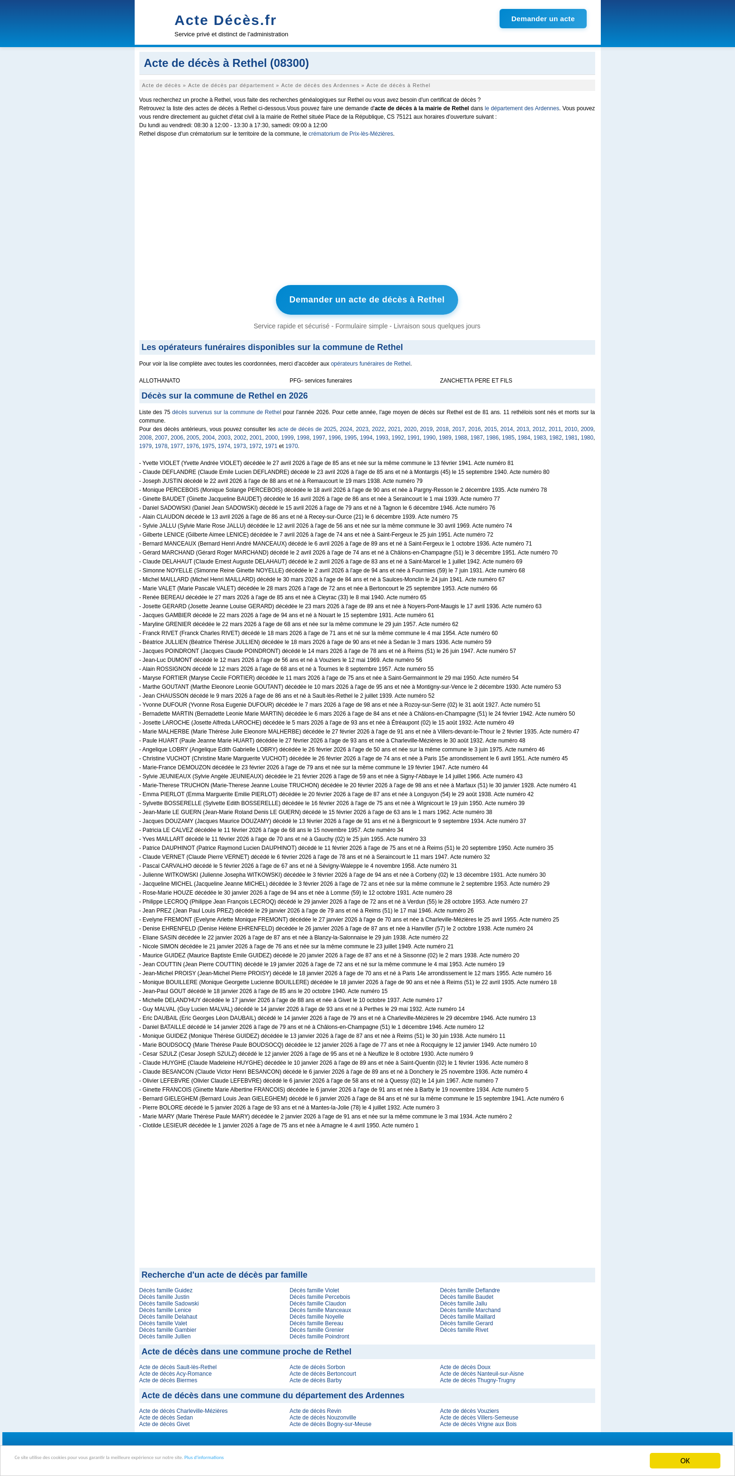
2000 (272, 434)
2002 (240, 434)
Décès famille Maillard (467, 1313)
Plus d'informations (315, 1462)
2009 (587, 426)
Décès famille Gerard (466, 1320)
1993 (382, 434)
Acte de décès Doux (465, 1364)
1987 (476, 434)
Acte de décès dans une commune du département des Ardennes (273, 1392)
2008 (145, 434)
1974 (224, 443)
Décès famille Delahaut (168, 1313)
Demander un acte (543, 19)
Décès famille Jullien (165, 1333)
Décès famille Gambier (167, 1326)
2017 (458, 426)
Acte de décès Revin (315, 1407)
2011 (555, 426)
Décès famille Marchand (470, 1307)
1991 (413, 434)
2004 (208, 434)
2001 (256, 434)
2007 (161, 434)
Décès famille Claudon (318, 1300)
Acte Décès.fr (226, 20)
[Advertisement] (367, 213)
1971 (271, 443)
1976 (192, 443)
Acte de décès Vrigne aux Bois (478, 1421)
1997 (319, 434)
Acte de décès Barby (316, 1377)
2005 (192, 434)
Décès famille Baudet (466, 1293)
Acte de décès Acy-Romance (175, 1370)
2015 (491, 426)
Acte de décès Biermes (168, 1377)
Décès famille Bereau (316, 1320)
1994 (366, 434)
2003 (224, 434)
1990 (429, 434)
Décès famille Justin (164, 1293)
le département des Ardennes (522, 108)
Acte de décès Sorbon (317, 1364)
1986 (492, 434)
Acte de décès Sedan (166, 1414)
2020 (410, 426)
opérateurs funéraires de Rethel (371, 360)
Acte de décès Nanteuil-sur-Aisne (482, 1370)
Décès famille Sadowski (169, 1300)
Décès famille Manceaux (320, 1307)
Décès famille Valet (163, 1320)
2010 (571, 426)
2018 (442, 426)
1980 (587, 434)
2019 (426, 426)
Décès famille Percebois (320, 1293)
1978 (161, 443)
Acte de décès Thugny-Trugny (477, 1377)
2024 (346, 426)
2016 (474, 426)
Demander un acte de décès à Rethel (366, 298)
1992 (398, 434)
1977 (176, 443)
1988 (461, 434)
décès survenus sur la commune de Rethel (226, 409)
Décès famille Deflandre (470, 1287)
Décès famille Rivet (464, 1326)
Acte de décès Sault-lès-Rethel (178, 1364)
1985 (508, 434)
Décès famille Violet (314, 1287)
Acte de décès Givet (164, 1421)
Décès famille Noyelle (317, 1313)
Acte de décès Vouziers (469, 1407)
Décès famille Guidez (166, 1287)
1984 (524, 434)
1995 (350, 434)
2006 (177, 434)
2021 (394, 426)
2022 (378, 426)
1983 (539, 434)
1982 (555, 434)
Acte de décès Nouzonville (323, 1414)
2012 (539, 426)
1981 (571, 434)
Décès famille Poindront (319, 1333)
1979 (145, 443)
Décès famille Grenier (317, 1326)
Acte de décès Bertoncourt (323, 1370)
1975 (208, 443)
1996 (335, 434)
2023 (362, 426)
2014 (507, 426)
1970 (291, 443)
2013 (523, 426)
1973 (240, 443)
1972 (255, 443)
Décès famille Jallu (463, 1300)
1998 (303, 434)
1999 (287, 434)
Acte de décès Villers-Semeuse (479, 1414)
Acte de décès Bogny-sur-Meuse (331, 1421)
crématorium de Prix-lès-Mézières (350, 133)
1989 (445, 434)
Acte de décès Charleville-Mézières (183, 1407)
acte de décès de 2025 (307, 426)
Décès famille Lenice (165, 1307)
